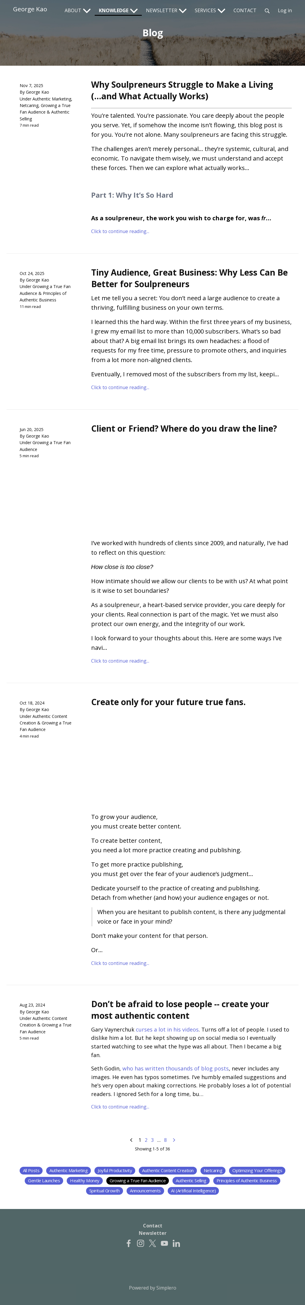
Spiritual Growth (104, 1191)
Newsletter (152, 1233)
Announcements (145, 1191)
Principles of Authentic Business (247, 1180)
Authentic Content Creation (168, 1170)
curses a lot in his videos (167, 1029)
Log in (285, 10)
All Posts (31, 1170)
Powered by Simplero (152, 1287)
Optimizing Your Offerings (257, 1170)
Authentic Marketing (51, 99)
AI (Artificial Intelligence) (193, 1191)
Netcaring (29, 105)
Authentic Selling (191, 1180)
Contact (152, 1225)
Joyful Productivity (115, 1170)
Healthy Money (84, 1180)
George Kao (30, 9)
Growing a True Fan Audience (138, 1180)
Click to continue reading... (120, 231)
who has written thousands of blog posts (175, 1068)
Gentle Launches (44, 1180)
